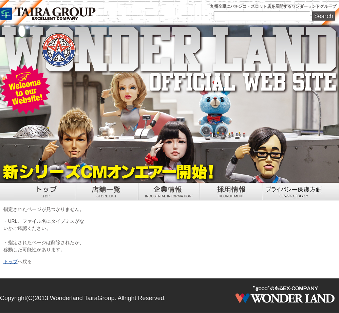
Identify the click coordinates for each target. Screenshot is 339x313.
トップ (10, 261)
